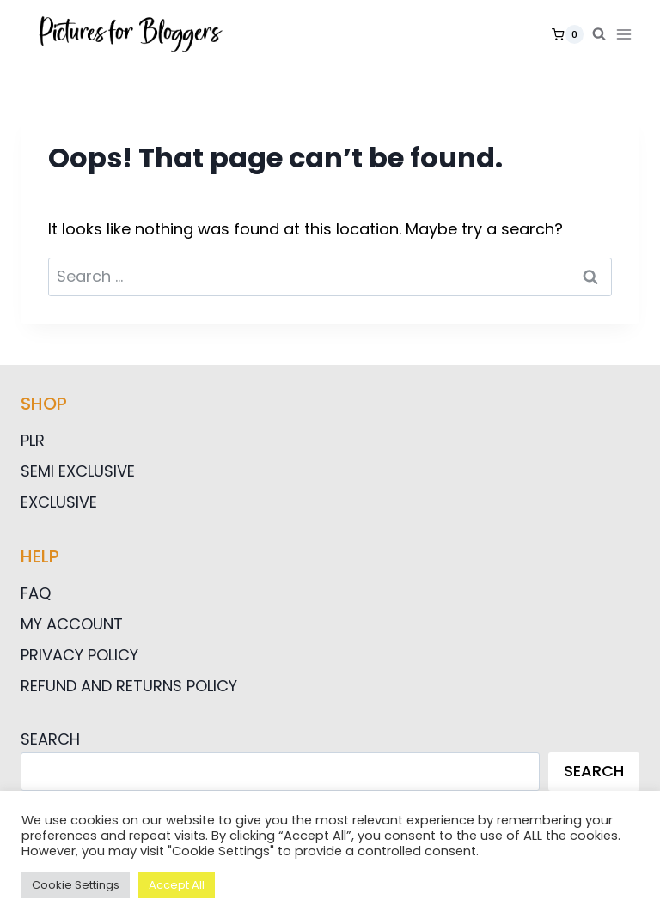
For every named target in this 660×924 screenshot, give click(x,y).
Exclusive (59, 502)
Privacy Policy (79, 655)
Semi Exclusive (78, 471)
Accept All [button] (177, 885)
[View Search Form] (599, 34)
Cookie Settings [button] (75, 885)
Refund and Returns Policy (129, 685)
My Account (72, 624)
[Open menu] (627, 34)
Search (50, 739)
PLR (33, 440)
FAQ (36, 593)
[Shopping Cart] (568, 34)
